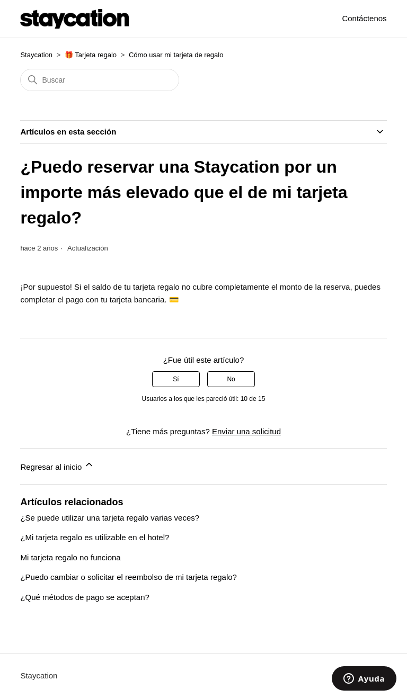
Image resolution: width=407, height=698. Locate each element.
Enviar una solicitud (246, 431)
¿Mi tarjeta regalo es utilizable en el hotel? (94, 537)
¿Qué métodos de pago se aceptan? (84, 597)
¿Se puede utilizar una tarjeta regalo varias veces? (109, 517)
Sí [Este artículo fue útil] (176, 379)
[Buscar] (100, 80)
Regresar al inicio (57, 465)
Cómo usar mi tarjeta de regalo (176, 55)
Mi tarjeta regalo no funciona (70, 557)
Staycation (36, 55)
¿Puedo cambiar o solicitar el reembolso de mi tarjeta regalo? (128, 576)
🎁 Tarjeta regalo (91, 55)
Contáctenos (364, 18)
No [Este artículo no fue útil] (231, 379)
